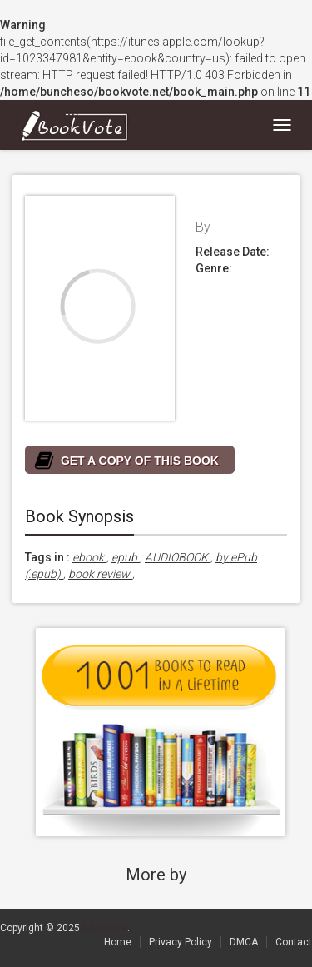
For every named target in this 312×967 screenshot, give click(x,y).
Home (117, 942)
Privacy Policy (180, 942)
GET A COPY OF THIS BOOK (139, 460)
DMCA (244, 942)
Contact (293, 942)
